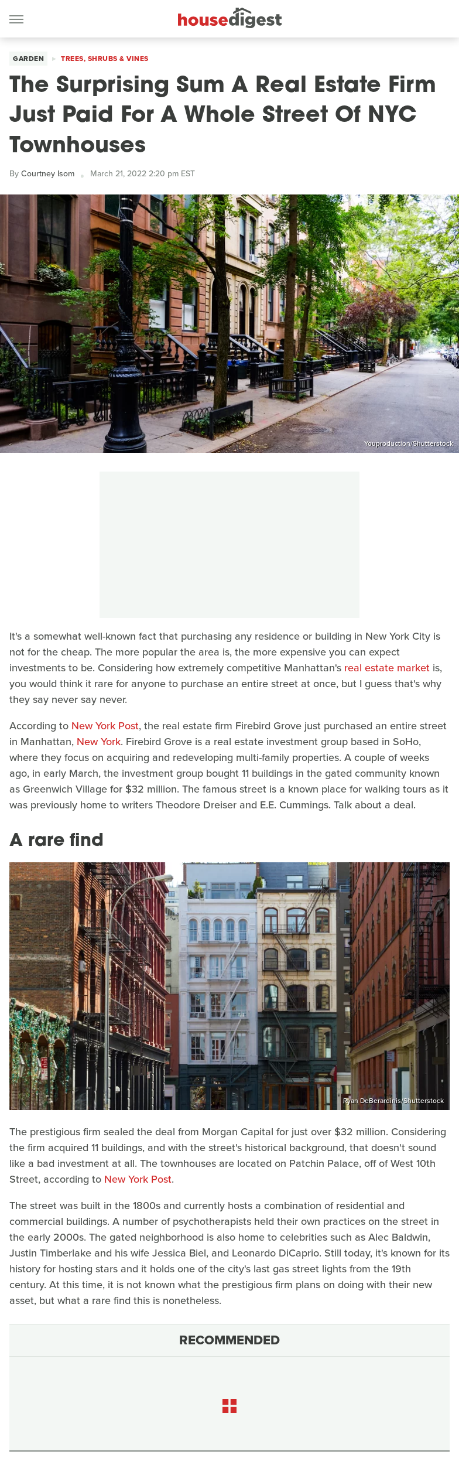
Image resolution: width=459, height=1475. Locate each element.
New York (99, 741)
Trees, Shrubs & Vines (105, 58)
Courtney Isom (47, 174)
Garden (28, 58)
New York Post (105, 725)
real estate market (387, 667)
